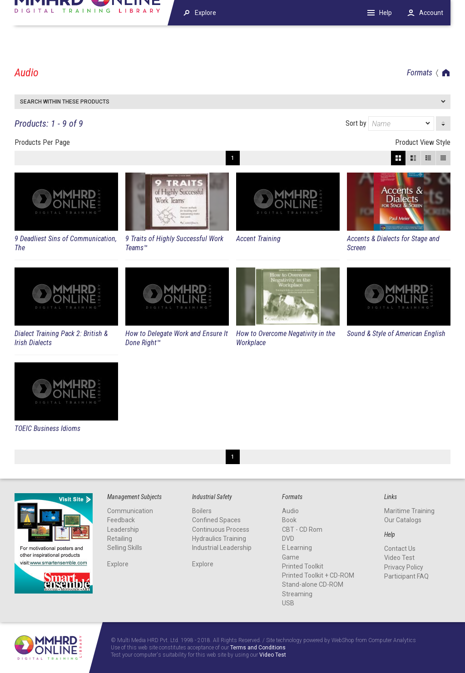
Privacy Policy (403, 567)
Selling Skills (124, 547)
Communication (130, 511)
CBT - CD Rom (302, 529)
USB (288, 603)
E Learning (297, 547)
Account (431, 12)
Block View (398, 158)
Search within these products (64, 102)
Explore (118, 564)
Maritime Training (409, 511)
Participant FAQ (406, 576)
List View (443, 158)
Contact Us (400, 548)
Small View (428, 158)
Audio (290, 511)
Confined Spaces (216, 520)
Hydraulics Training (219, 538)
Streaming (297, 594)
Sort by (390, 123)
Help (385, 12)
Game (290, 557)
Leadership (123, 529)
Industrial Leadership (222, 547)
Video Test (399, 557)
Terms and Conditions (258, 648)
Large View (413, 158)
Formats (419, 72)
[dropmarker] (428, 123)
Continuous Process (220, 529)
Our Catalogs (402, 520)
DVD (288, 538)
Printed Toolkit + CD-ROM (318, 575)
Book (289, 520)
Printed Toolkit (302, 566)
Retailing (119, 538)
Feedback (121, 520)
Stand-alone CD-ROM (312, 584)
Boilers (202, 511)
